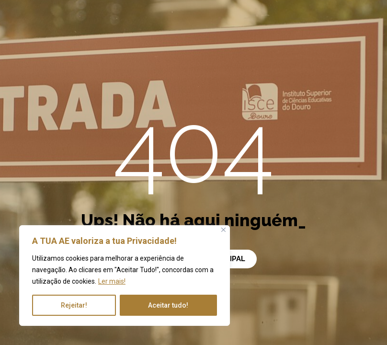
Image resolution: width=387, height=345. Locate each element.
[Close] (223, 230)
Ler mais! (111, 281)
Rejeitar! (74, 305)
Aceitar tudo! (168, 305)
